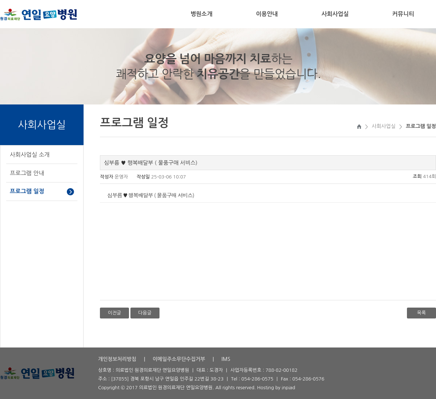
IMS (225, 359)
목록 (421, 312)
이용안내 (267, 14)
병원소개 (201, 14)
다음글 (145, 312)
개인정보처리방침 (117, 359)
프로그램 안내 (27, 173)
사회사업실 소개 (30, 154)
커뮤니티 (403, 14)
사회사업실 (335, 14)
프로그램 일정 (27, 191)
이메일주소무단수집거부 (179, 359)
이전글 (114, 312)
